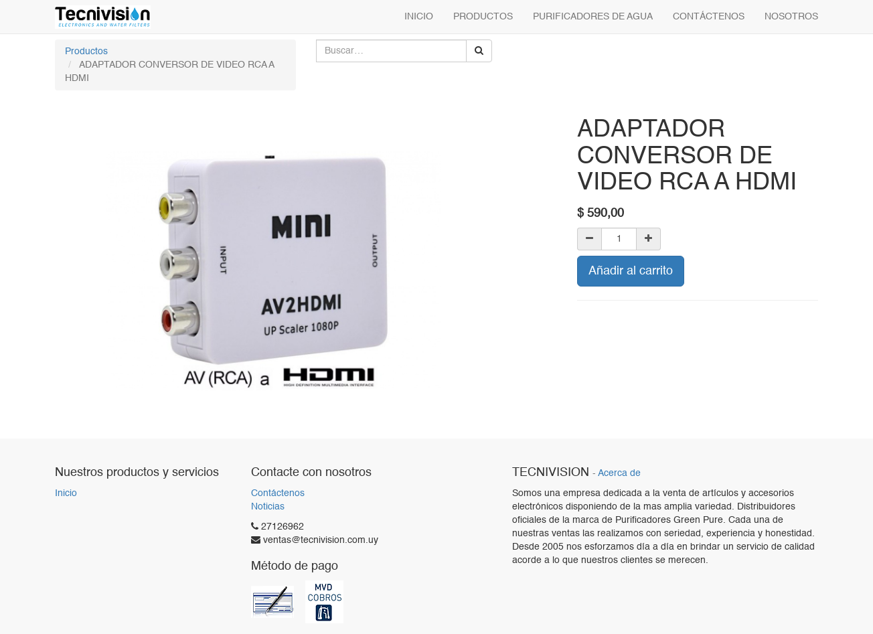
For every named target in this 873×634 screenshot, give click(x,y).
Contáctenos (278, 493)
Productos (86, 51)
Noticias (268, 506)
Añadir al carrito (630, 271)
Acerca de (619, 473)
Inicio (66, 493)
